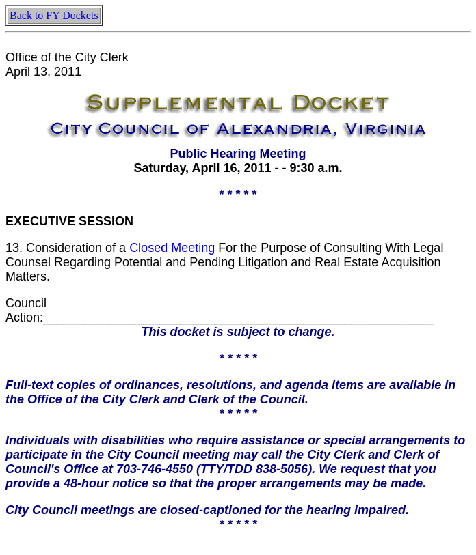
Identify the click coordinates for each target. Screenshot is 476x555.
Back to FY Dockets (54, 15)
